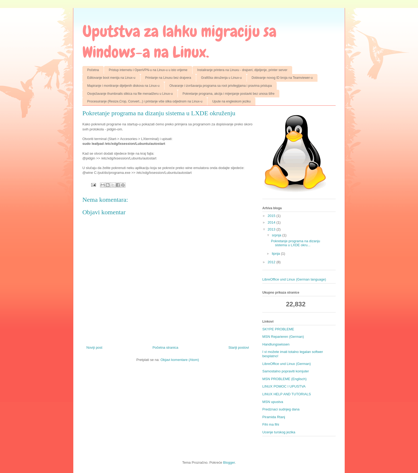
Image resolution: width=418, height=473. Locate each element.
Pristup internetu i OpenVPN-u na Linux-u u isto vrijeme (148, 70)
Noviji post (94, 347)
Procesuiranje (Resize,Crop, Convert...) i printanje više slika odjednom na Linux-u (144, 101)
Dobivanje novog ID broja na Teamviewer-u (282, 78)
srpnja (277, 235)
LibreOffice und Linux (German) (286, 364)
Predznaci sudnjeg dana (281, 409)
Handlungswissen (276, 344)
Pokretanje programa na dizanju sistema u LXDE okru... (295, 243)
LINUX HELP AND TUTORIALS (286, 394)
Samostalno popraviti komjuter (285, 371)
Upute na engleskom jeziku (231, 101)
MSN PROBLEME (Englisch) (284, 379)
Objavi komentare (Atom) (179, 360)
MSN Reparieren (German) (283, 337)
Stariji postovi (238, 347)
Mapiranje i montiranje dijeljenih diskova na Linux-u (123, 86)
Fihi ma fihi (270, 424)
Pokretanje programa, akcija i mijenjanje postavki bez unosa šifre (229, 94)
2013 (272, 229)
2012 (272, 262)
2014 (272, 222)
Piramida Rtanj (273, 417)
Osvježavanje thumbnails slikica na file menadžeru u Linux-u (130, 94)
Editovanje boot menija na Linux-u (111, 78)
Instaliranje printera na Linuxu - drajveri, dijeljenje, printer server (242, 70)
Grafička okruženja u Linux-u (221, 78)
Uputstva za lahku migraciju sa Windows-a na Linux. (179, 41)
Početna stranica (165, 347)
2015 (272, 216)
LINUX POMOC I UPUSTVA (284, 386)
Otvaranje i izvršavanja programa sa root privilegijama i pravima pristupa (220, 86)
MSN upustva (272, 402)
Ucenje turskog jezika (278, 432)
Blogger (229, 462)
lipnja (276, 254)
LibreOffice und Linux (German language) (294, 279)
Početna (93, 70)
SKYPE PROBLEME (278, 329)
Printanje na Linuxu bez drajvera (168, 78)
